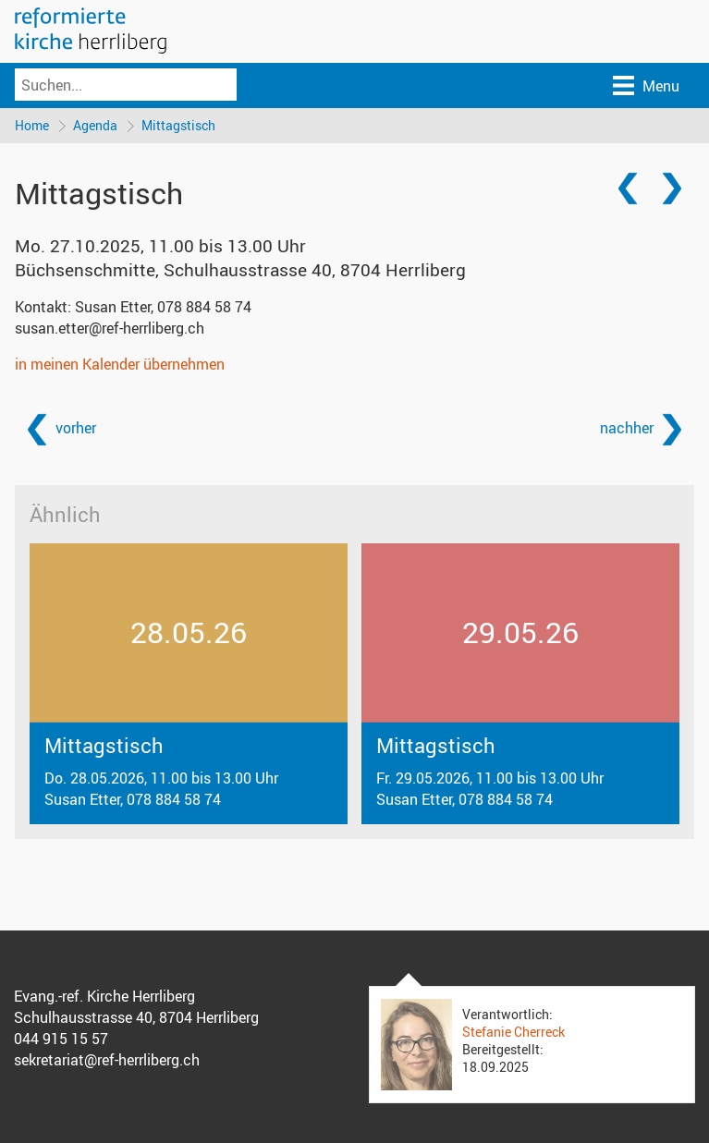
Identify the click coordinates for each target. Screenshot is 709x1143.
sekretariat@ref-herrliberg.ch (107, 1060)
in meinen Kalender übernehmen (120, 364)
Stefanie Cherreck (513, 1031)
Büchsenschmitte (240, 270)
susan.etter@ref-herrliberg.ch (109, 328)
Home (32, 125)
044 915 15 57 (61, 1038)
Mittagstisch (178, 125)
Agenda (95, 125)
